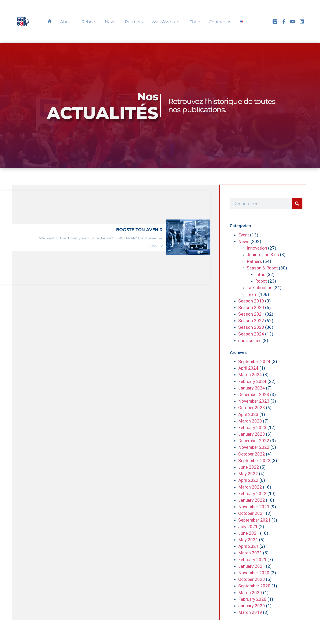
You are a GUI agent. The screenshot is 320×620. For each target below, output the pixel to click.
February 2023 (252, 427)
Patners (254, 261)
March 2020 (250, 592)
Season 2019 (251, 301)
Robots (89, 21)
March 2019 (250, 612)
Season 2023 (251, 327)
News (110, 21)
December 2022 (253, 440)
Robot (261, 281)
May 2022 (248, 473)
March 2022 (250, 487)
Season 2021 (251, 314)
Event (243, 235)
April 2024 (248, 368)
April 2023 (248, 414)
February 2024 (252, 381)
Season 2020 (251, 307)
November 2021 (253, 506)
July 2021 (248, 526)
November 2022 (253, 447)
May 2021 (248, 539)
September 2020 (254, 585)
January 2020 (251, 605)
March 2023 (250, 421)
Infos (260, 274)
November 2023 (253, 401)
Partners (134, 21)
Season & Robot (262, 268)
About (66, 21)
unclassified (250, 340)
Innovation (257, 248)
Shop (195, 21)
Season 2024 (251, 334)
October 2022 (251, 454)
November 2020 (253, 572)
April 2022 (248, 480)
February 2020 (252, 599)
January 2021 (251, 566)
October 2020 (251, 579)
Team (252, 294)
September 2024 (254, 361)
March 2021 (250, 552)
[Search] (297, 203)
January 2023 (251, 434)
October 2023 (251, 407)
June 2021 (248, 533)
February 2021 (252, 559)
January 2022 (251, 500)
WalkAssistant (166, 21)
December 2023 (253, 394)
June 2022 (248, 467)
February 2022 (252, 493)
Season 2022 (251, 320)
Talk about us (259, 287)
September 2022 (254, 460)
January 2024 (251, 388)
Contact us (220, 21)
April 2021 (248, 546)
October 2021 (251, 513)
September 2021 (254, 520)
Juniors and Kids (263, 254)
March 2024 (250, 374)
